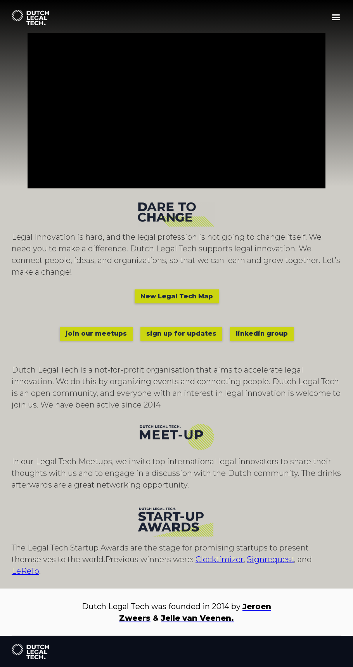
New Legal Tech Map (176, 296)
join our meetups (96, 333)
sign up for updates (181, 333)
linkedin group (262, 333)
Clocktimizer (220, 559)
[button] (336, 17)
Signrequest (270, 559)
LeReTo (25, 571)
